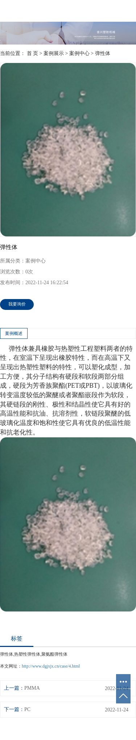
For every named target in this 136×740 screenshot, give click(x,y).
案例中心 (79, 53)
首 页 (32, 53)
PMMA (32, 688)
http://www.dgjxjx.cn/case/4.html (51, 666)
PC (27, 709)
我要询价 (17, 304)
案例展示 (54, 53)
